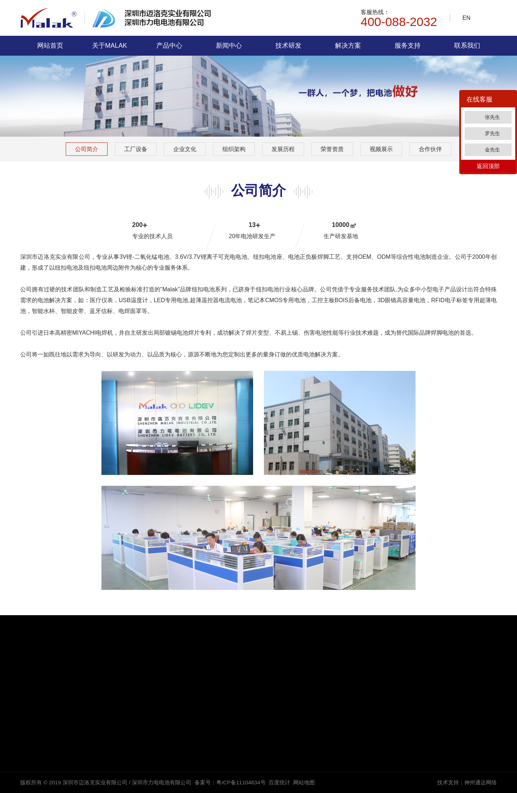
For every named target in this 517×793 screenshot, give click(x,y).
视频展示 (381, 149)
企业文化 (184, 149)
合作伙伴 (430, 149)
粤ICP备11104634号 (241, 782)
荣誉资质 (332, 149)
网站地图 (304, 782)
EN (466, 18)
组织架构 (234, 149)
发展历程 (283, 149)
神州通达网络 (480, 782)
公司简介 (86, 149)
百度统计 (279, 782)
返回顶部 (488, 166)
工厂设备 (135, 149)
